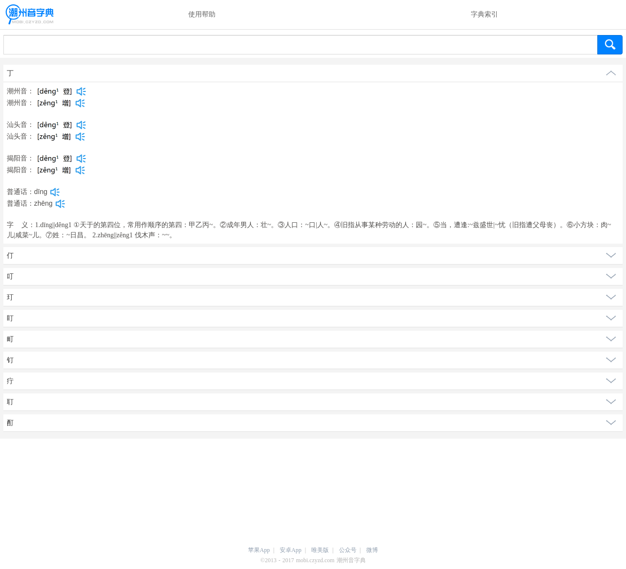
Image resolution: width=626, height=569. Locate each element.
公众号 (348, 550)
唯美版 (320, 550)
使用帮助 (201, 14)
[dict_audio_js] (81, 91)
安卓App (291, 550)
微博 (372, 550)
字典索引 (484, 14)
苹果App (259, 550)
